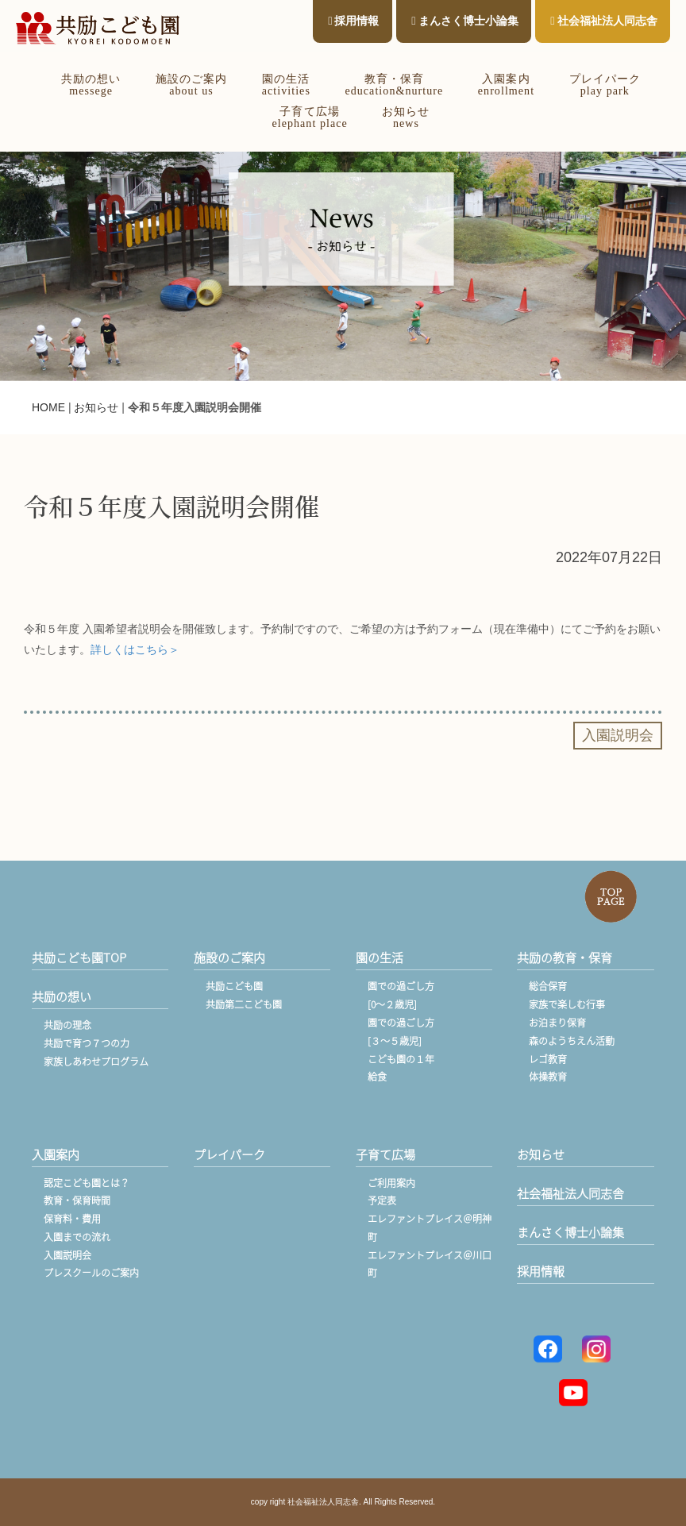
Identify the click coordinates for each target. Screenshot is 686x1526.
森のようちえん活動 (572, 1041)
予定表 (382, 1200)
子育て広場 (385, 1154)
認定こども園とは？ (86, 1183)
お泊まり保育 (557, 1022)
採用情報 (353, 20)
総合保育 (548, 986)
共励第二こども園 (244, 1004)
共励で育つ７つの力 (86, 1043)
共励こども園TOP (79, 957)
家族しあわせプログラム (96, 1061)
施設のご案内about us (191, 85)
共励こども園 (234, 986)
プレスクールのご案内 (91, 1273)
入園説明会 (67, 1255)
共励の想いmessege (91, 85)
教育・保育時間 (77, 1200)
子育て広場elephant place (309, 117)
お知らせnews (406, 117)
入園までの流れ (77, 1237)
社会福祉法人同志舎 (603, 20)
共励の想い (61, 996)
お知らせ (96, 407)
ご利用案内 (391, 1183)
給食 (377, 1076)
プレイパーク (229, 1154)
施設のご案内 (229, 957)
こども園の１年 (401, 1059)
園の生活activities (286, 85)
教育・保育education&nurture (394, 85)
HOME (48, 407)
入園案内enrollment (506, 85)
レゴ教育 (548, 1059)
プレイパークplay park (605, 85)
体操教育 (548, 1076)
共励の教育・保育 (564, 957)
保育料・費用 (72, 1219)
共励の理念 (67, 1025)
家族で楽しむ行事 (567, 1004)
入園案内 (55, 1154)
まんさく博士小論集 (464, 20)
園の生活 (379, 957)
